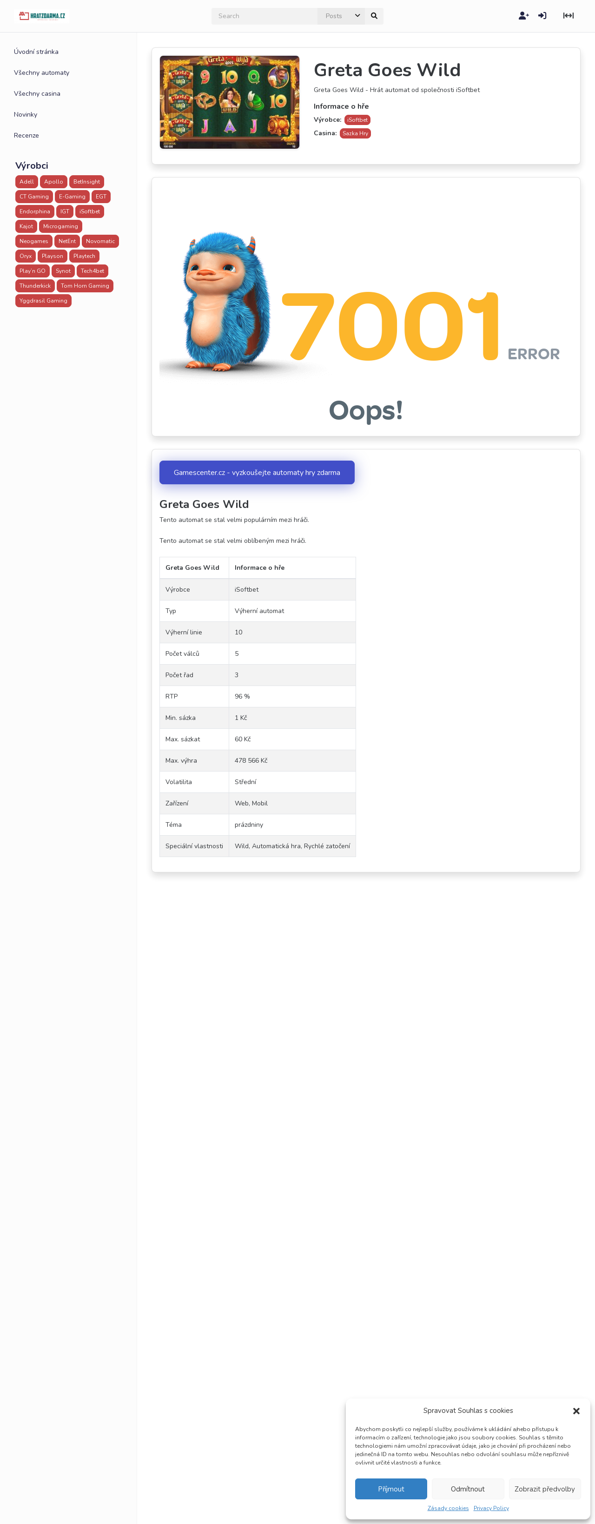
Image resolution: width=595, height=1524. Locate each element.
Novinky (25, 114)
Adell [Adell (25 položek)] (27, 181)
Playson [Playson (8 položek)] (52, 256)
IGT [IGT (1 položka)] (64, 211)
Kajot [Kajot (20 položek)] (26, 226)
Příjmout (391, 1489)
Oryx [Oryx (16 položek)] (26, 256)
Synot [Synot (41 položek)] (63, 271)
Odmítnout (468, 1489)
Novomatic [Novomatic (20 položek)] (100, 241)
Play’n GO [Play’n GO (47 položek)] (33, 271)
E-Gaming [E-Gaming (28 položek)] (72, 196)
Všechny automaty (41, 72)
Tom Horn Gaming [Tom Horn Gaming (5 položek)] (85, 286)
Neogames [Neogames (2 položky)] (34, 241)
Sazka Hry (355, 133)
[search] (264, 16)
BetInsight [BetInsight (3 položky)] (86, 181)
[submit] (374, 16)
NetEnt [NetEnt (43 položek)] (67, 241)
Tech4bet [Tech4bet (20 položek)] (92, 271)
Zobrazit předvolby (545, 1489)
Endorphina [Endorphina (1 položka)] (35, 211)
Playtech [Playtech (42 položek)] (84, 256)
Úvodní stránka (36, 51)
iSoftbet (357, 120)
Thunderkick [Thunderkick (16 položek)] (35, 286)
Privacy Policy (491, 1508)
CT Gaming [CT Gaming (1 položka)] (34, 196)
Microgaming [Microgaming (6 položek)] (60, 226)
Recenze (26, 135)
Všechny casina (37, 93)
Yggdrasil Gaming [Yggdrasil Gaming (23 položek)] (43, 300)
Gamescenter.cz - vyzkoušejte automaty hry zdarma (257, 473)
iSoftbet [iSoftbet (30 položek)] (89, 211)
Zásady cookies (448, 1508)
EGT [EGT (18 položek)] (101, 196)
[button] (576, 1410)
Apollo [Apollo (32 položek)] (53, 181)
